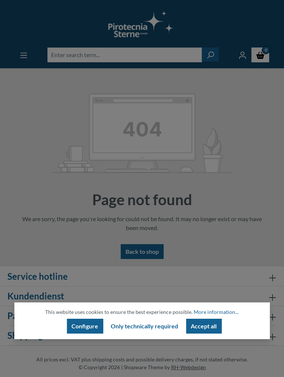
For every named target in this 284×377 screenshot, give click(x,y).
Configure (84, 326)
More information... (216, 312)
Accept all (204, 326)
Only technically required (144, 326)
